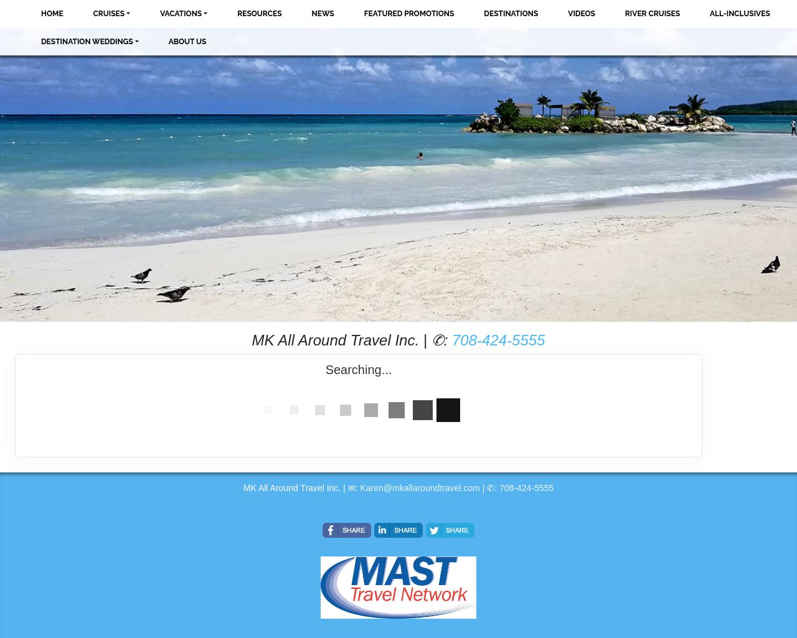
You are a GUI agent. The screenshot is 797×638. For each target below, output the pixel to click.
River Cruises (652, 13)
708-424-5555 (498, 340)
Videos (581, 13)
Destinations (511, 13)
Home (52, 13)
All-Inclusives (740, 13)
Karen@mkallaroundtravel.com (419, 488)
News (323, 13)
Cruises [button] (109, 13)
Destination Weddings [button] (87, 41)
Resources (259, 13)
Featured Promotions (409, 13)
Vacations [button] (181, 13)
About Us (188, 41)
